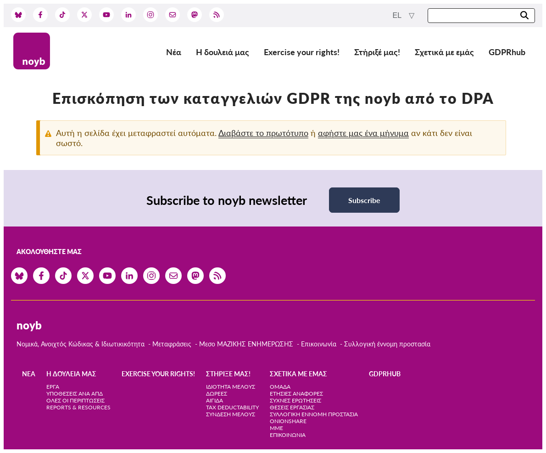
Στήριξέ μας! (377, 52)
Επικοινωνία (318, 344)
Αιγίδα (214, 400)
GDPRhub (507, 52)
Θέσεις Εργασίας (292, 407)
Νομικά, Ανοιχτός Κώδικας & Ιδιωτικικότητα (81, 344)
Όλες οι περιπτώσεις (75, 400)
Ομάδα (280, 386)
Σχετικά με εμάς (444, 52)
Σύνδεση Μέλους (230, 414)
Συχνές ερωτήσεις (295, 400)
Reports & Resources (78, 407)
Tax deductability (232, 407)
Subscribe (364, 200)
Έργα (52, 386)
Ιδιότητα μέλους (230, 386)
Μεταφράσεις (172, 344)
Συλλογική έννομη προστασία (387, 344)
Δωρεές (216, 393)
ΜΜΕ (276, 428)
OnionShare (288, 421)
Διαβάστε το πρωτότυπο (263, 133)
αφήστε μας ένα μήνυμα (363, 133)
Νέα (173, 52)
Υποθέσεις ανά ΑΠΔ (74, 393)
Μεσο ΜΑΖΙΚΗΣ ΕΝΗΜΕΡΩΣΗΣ (246, 344)
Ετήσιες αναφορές (296, 393)
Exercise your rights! (302, 52)
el (398, 15)
